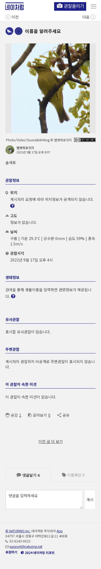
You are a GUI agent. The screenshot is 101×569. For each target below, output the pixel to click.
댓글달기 (28, 475)
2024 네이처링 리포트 (38, 552)
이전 (12, 16)
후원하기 (11, 552)
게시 (89, 499)
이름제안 (73, 475)
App (60, 531)
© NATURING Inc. (17, 531)
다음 (89, 16)
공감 (11, 415)
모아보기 (37, 415)
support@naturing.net (25, 546)
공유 (63, 415)
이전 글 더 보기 (51, 441)
